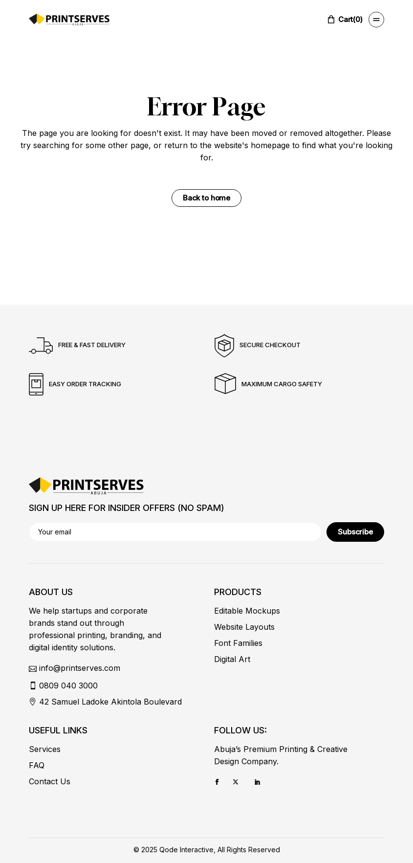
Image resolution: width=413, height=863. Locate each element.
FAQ (36, 765)
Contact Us (49, 781)
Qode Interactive (186, 849)
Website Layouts (244, 627)
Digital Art (232, 659)
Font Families (238, 643)
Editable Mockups (247, 611)
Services (45, 749)
